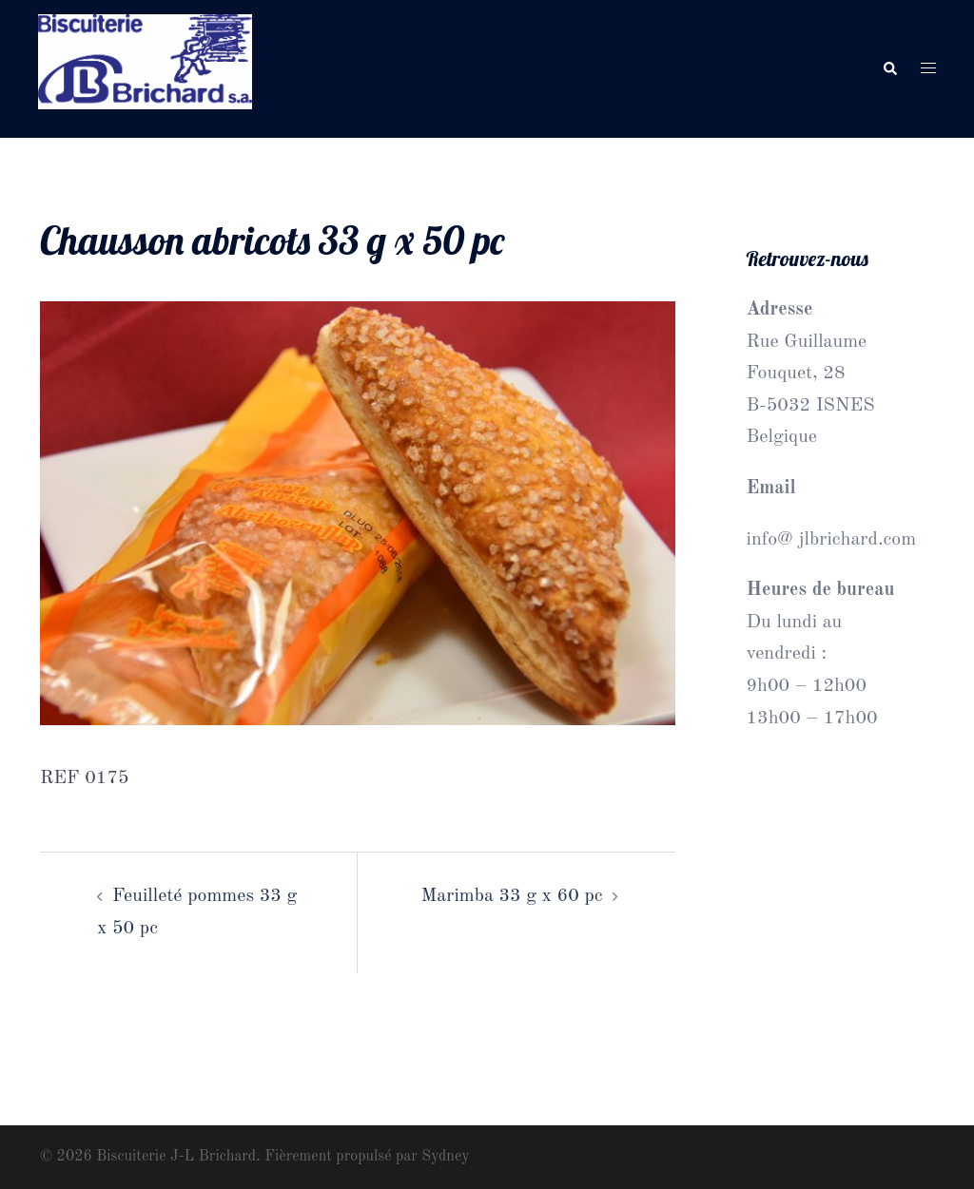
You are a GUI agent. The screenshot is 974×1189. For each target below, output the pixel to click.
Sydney (445, 1156)
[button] (889, 69)
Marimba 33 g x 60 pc (512, 896)
